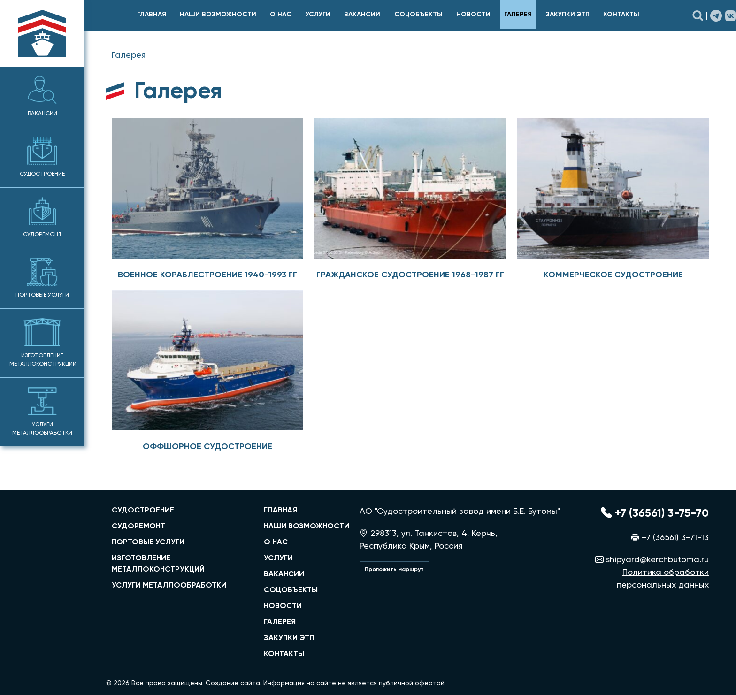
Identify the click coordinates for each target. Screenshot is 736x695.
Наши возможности (218, 14)
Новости (473, 14)
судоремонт (138, 525)
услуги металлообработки (169, 584)
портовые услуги (148, 541)
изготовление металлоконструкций (158, 563)
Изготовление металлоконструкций (43, 342)
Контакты (621, 14)
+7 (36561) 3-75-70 (655, 512)
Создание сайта (233, 683)
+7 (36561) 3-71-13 (670, 537)
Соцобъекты (418, 14)
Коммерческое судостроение (613, 274)
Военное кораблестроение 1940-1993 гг (207, 274)
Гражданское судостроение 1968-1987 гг (410, 274)
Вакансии (42, 96)
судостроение (143, 509)
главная (151, 14)
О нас (280, 14)
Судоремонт (42, 217)
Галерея (518, 14)
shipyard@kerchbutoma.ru (652, 559)
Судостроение (42, 157)
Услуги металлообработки (42, 411)
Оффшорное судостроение (207, 446)
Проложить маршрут (394, 569)
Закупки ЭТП (568, 14)
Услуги (318, 14)
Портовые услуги (42, 278)
